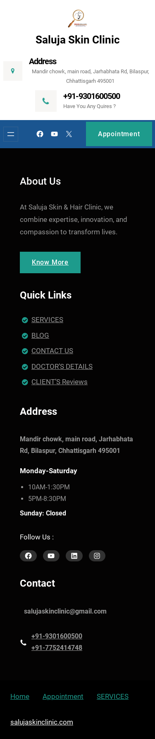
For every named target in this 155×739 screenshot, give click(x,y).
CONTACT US (52, 351)
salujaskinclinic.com (41, 722)
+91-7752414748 (56, 648)
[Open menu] (10, 134)
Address (42, 61)
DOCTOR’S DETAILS (62, 366)
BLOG (40, 335)
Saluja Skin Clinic (78, 40)
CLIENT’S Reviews (59, 382)
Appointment (119, 134)
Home (19, 696)
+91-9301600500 (91, 96)
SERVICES (47, 319)
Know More (50, 262)
